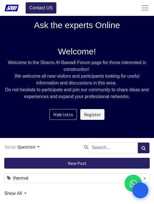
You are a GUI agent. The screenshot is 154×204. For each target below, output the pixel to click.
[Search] (143, 148)
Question (26, 147)
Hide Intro (63, 114)
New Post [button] (77, 163)
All (20, 193)
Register (92, 114)
